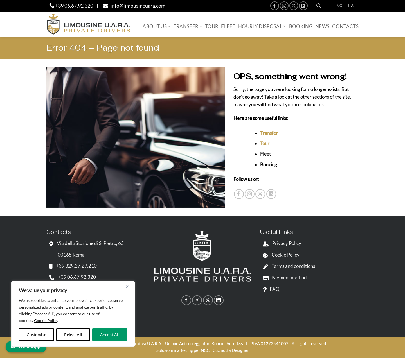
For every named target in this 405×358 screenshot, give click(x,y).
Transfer (188, 26)
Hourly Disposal (262, 26)
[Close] (127, 286)
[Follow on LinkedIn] (303, 5)
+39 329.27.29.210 (71, 266)
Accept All (110, 334)
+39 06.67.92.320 (71, 6)
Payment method (283, 277)
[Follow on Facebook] (274, 5)
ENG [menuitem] (338, 5)
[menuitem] (338, 5)
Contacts (345, 26)
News (322, 26)
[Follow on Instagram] (284, 5)
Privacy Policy (280, 243)
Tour (211, 26)
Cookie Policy (46, 320)
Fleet (228, 26)
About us (156, 26)
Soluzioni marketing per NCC (183, 350)
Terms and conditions (287, 266)
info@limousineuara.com (133, 6)
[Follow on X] (293, 5)
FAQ (270, 289)
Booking (300, 26)
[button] (318, 6)
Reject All (73, 334)
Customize (36, 334)
